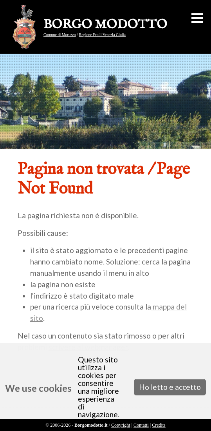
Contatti (141, 425)
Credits (159, 425)
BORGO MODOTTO (105, 25)
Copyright (120, 425)
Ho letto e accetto (170, 386)
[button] (197, 18)
